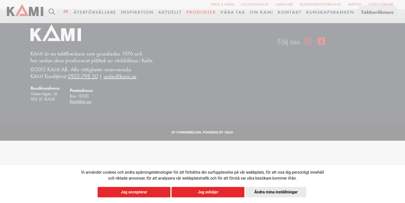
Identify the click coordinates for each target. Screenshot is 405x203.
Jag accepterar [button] (134, 192)
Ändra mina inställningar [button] (276, 192)
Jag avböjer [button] (208, 192)
